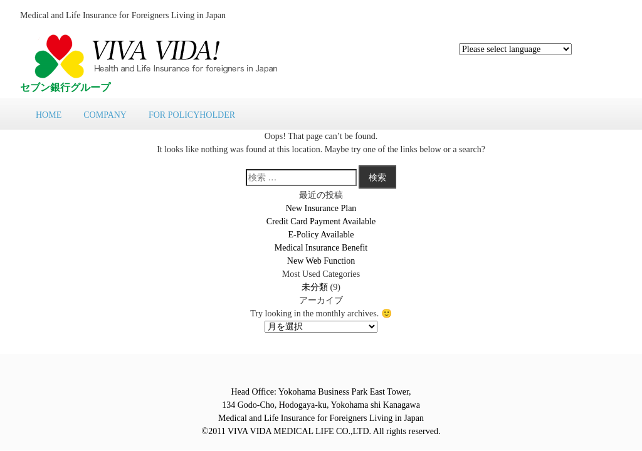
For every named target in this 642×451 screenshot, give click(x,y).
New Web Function (321, 261)
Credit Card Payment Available (321, 221)
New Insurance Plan (321, 208)
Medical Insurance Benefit (321, 247)
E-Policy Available (321, 234)
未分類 (315, 287)
